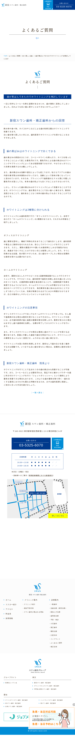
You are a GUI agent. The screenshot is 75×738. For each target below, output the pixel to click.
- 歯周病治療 (54, 619)
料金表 (8, 617)
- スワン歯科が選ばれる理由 (33, 615)
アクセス (9, 612)
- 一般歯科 (53, 607)
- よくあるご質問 (55, 646)
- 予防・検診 (54, 623)
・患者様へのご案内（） (33, 478)
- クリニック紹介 (29, 607)
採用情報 (9, 622)
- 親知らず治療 (54, 615)
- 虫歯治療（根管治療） (58, 611)
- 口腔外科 (53, 638)
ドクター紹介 (11, 608)
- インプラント (54, 642)
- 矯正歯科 (53, 631)
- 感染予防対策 (28, 611)
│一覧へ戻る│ (37, 395)
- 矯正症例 (53, 650)
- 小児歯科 (53, 627)
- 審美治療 (53, 634)
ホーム (8, 603)
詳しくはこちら (58, 519)
